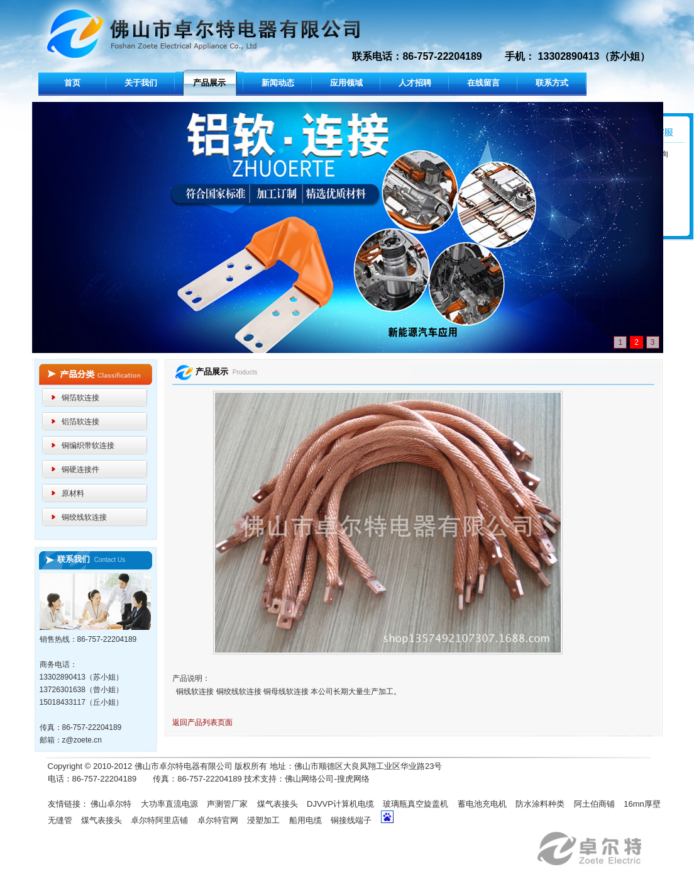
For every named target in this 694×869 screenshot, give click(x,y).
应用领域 (346, 82)
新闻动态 (278, 82)
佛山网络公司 (309, 778)
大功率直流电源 (169, 804)
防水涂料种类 (540, 804)
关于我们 (140, 82)
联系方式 (552, 82)
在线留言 (483, 82)
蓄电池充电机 (482, 804)
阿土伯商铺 (594, 804)
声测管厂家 (227, 804)
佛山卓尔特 (111, 804)
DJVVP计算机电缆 (340, 804)
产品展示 (209, 82)
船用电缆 (305, 820)
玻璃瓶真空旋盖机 (415, 804)
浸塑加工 (263, 820)
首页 (72, 82)
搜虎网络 (353, 778)
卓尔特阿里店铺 (159, 820)
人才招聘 (415, 82)
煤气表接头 (277, 804)
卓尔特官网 (217, 820)
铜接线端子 (351, 820)
